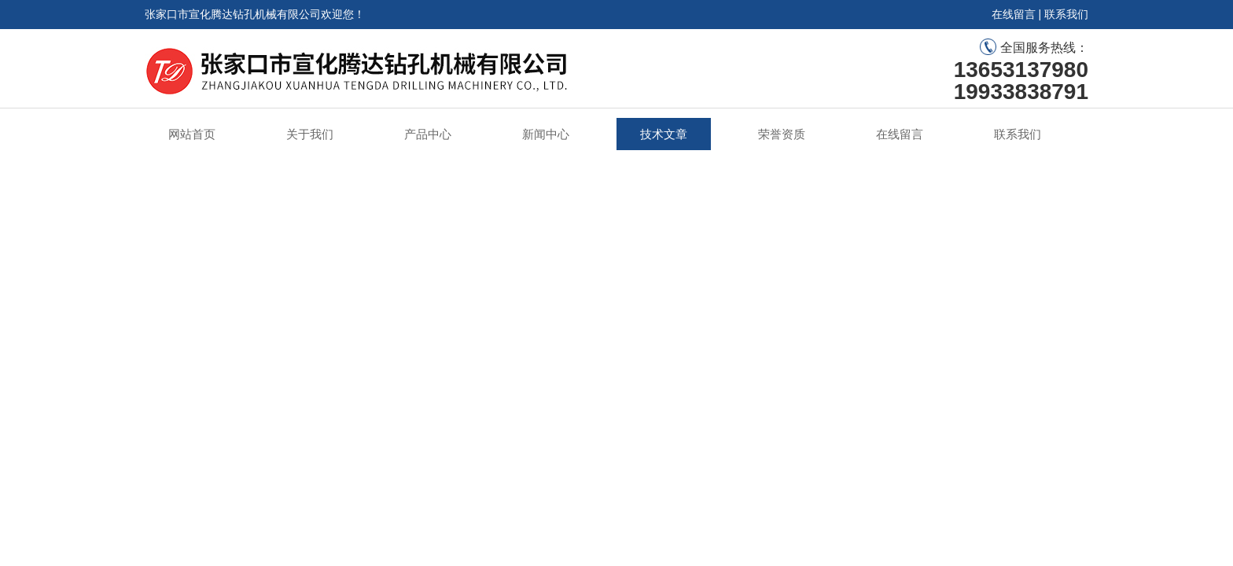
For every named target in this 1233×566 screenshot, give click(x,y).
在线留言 (1014, 14)
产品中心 (427, 134)
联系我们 (1066, 14)
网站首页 (191, 134)
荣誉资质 (781, 134)
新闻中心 (545, 134)
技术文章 (663, 134)
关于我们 (309, 134)
